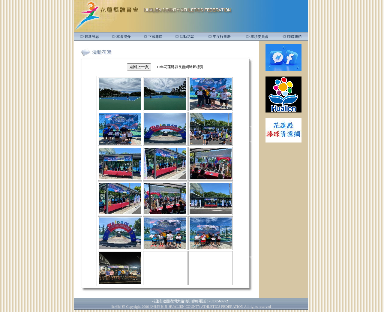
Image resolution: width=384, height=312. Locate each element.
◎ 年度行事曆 (219, 36)
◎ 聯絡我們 (292, 36)
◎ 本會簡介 (121, 36)
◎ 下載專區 (153, 36)
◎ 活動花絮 (184, 36)
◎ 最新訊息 (89, 36)
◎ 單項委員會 (257, 36)
